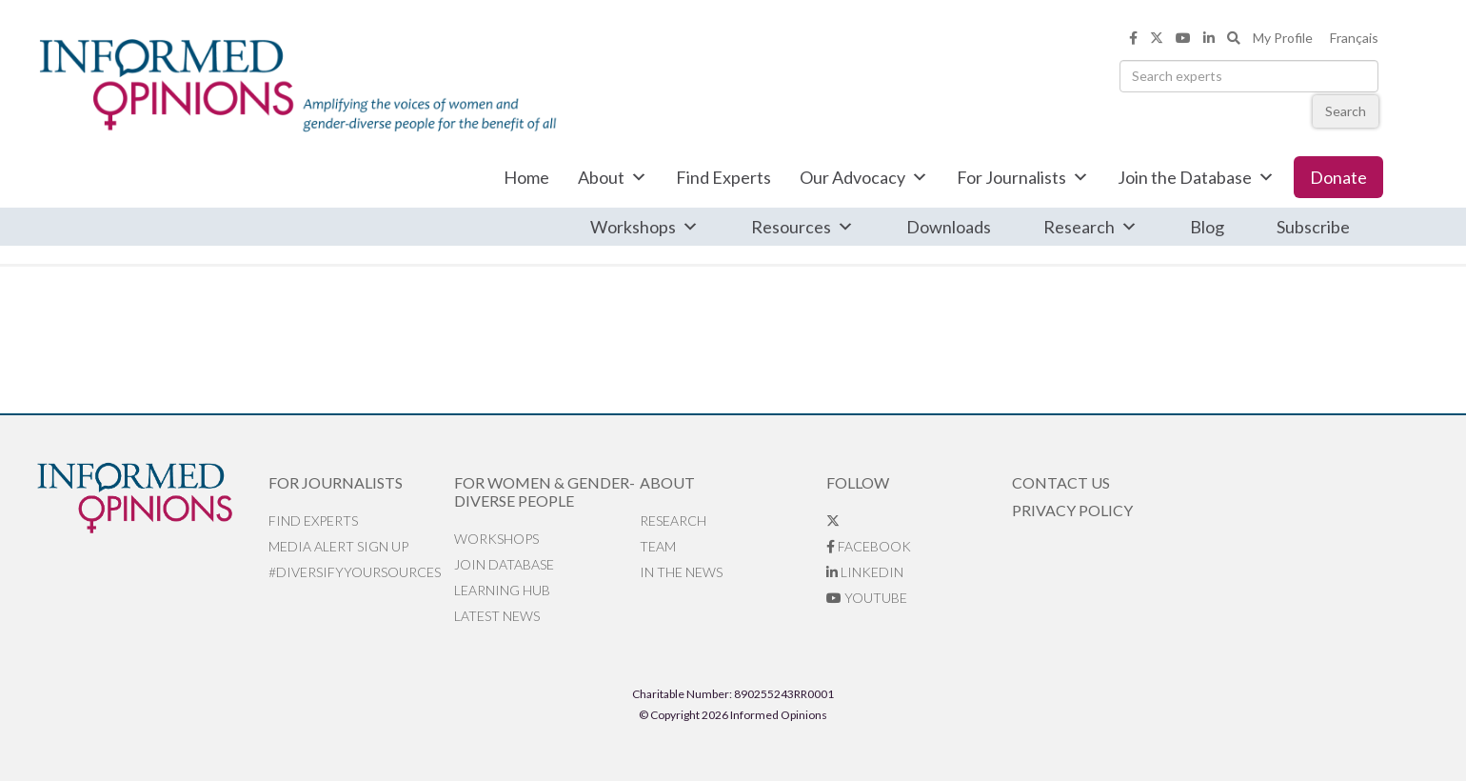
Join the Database (1196, 177)
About (612, 177)
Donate (1338, 177)
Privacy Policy (1072, 510)
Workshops (644, 227)
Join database (504, 564)
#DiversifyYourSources (354, 572)
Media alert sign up (338, 546)
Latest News (497, 616)
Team (658, 546)
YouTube (866, 598)
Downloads (948, 226)
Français (1354, 38)
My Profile (1283, 38)
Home (526, 177)
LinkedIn (864, 572)
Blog (1207, 226)
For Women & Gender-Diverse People (544, 491)
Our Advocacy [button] (864, 177)
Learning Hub (502, 590)
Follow (857, 482)
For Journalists (1023, 177)
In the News (681, 572)
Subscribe (1313, 226)
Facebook (868, 546)
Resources (802, 227)
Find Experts (723, 177)
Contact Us (1061, 482)
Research (1090, 227)
